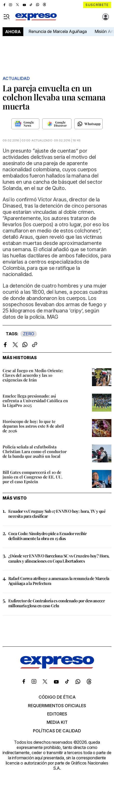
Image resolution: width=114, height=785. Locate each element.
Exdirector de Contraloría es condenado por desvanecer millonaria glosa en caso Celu (56, 603)
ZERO (28, 333)
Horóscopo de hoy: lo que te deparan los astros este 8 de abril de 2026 (33, 426)
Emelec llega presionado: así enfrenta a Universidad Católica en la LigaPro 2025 (35, 400)
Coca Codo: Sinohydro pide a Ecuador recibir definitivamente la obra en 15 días (47, 536)
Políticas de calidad (57, 730)
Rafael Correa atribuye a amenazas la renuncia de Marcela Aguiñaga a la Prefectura (58, 581)
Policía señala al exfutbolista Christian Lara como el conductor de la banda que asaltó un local (35, 451)
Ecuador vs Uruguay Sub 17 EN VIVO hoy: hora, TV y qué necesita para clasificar (56, 513)
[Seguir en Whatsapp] (88, 123)
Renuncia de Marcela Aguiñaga (57, 31)
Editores (57, 714)
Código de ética (57, 697)
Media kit (57, 722)
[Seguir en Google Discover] (57, 123)
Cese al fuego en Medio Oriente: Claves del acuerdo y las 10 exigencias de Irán (33, 375)
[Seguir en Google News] (25, 123)
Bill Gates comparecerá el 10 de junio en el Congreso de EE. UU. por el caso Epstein (32, 476)
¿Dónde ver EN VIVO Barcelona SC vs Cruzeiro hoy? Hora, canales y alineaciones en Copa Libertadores (58, 558)
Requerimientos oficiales (57, 705)
